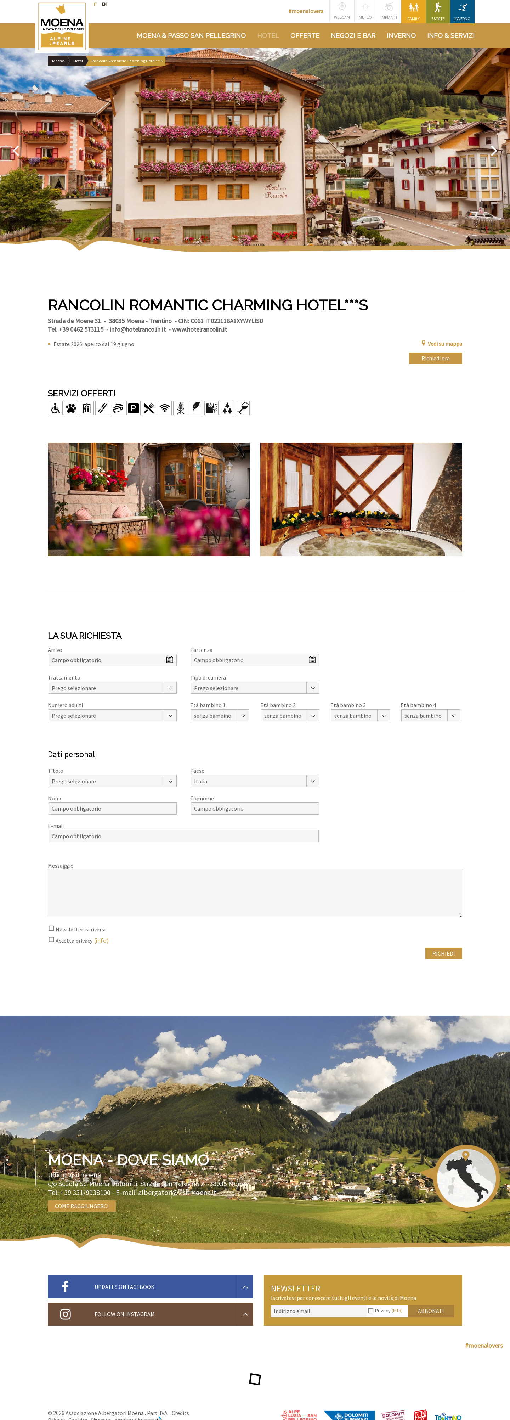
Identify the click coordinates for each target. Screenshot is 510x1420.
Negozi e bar (353, 35)
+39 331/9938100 (85, 1192)
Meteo (365, 11)
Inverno (462, 11)
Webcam (342, 11)
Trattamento (64, 677)
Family (413, 11)
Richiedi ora (435, 358)
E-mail (56, 825)
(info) (101, 940)
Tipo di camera (208, 677)
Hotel (268, 35)
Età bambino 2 (278, 705)
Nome (55, 798)
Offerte (304, 35)
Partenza (201, 649)
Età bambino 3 (348, 705)
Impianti (389, 11)
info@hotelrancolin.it (138, 329)
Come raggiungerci (82, 1206)
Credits (180, 1412)
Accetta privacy (74, 940)
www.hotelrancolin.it (199, 329)
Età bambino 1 (208, 705)
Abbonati (431, 1310)
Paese (197, 770)
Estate (438, 11)
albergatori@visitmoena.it (177, 1192)
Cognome (202, 798)
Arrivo (55, 649)
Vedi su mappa (441, 343)
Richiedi (443, 953)
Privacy (389, 1310)
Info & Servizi (451, 35)
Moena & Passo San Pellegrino (191, 35)
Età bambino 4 (418, 705)
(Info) (397, 1310)
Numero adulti (65, 705)
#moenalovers (306, 11)
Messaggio (61, 865)
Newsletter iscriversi (81, 929)
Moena (58, 60)
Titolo (55, 770)
